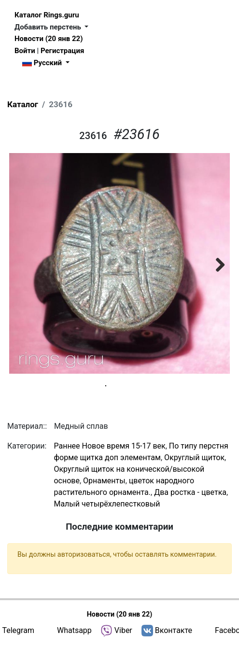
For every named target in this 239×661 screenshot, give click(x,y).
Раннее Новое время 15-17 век (109, 462)
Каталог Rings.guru (46, 15)
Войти (24, 50)
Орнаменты (104, 497)
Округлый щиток (194, 474)
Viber (123, 647)
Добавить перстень (48, 27)
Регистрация (62, 50)
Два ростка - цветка (190, 509)
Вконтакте (173, 647)
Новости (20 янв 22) (48, 38)
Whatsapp (74, 647)
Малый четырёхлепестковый (107, 520)
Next (215, 263)
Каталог (22, 104)
